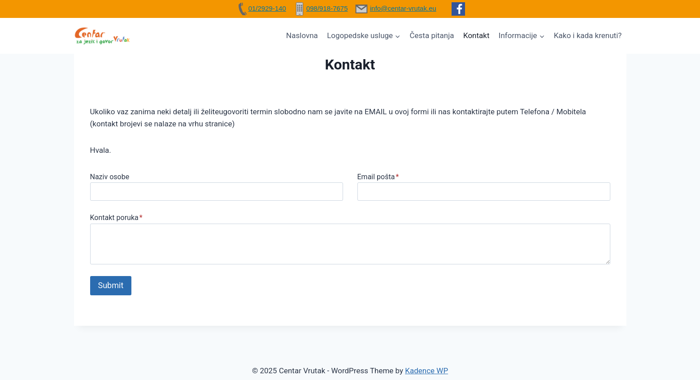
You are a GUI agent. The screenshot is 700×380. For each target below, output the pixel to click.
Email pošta (378, 177)
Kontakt (476, 35)
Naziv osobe (110, 177)
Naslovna (302, 35)
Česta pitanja (432, 35)
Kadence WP (426, 370)
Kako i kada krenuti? (588, 35)
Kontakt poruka (116, 217)
